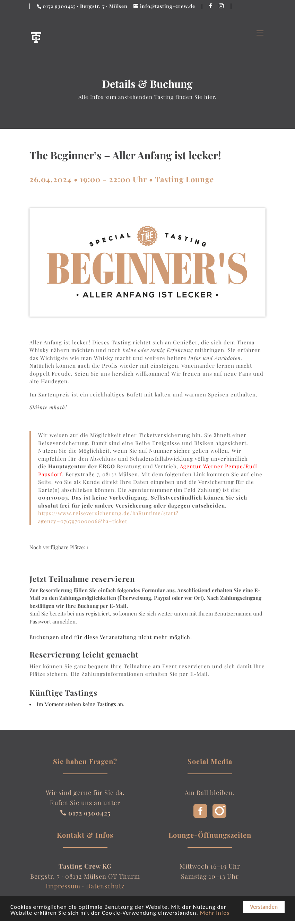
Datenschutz (105, 886)
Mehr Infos (214, 913)
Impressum (63, 886)
